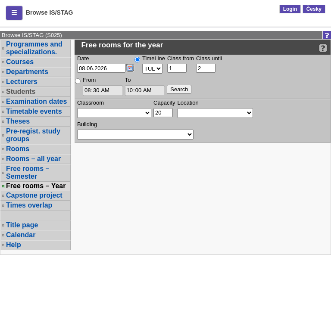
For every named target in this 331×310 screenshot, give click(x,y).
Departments (27, 71)
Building (87, 124)
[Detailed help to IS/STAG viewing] (323, 48)
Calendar (20, 235)
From (89, 80)
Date (83, 58)
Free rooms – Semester (27, 172)
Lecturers (21, 81)
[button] (14, 13)
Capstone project (34, 195)
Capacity (164, 102)
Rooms (17, 148)
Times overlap (29, 205)
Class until (209, 58)
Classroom (90, 102)
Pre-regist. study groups (33, 135)
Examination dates (36, 101)
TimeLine (153, 58)
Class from (180, 58)
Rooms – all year (33, 158)
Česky (314, 9)
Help (13, 244)
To (128, 80)
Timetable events (34, 111)
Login (290, 9)
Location (188, 102)
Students (20, 91)
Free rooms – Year (36, 186)
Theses (18, 121)
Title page (22, 225)
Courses (20, 61)
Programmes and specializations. (34, 48)
